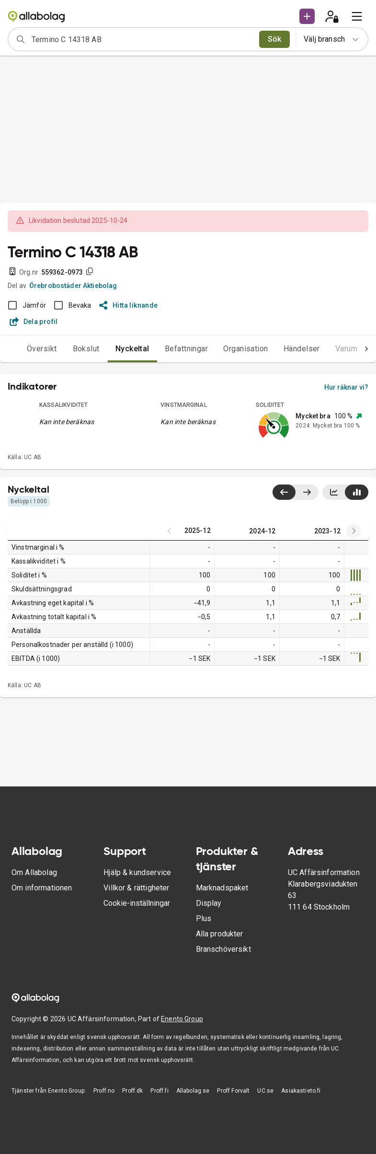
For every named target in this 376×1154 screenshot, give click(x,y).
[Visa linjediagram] (333, 492)
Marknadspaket (222, 887)
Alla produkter (219, 933)
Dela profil (34, 321)
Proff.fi (159, 1090)
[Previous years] (353, 531)
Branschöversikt (223, 949)
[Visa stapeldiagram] (356, 492)
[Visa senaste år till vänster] (284, 492)
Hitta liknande (128, 305)
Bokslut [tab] (86, 348)
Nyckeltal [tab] (132, 348)
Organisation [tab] (245, 348)
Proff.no (103, 1090)
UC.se (265, 1090)
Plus (204, 918)
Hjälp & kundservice (137, 872)
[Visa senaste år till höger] (307, 492)
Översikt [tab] (42, 348)
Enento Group (182, 1019)
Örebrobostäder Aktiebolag (73, 285)
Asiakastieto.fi (300, 1090)
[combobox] (142, 39)
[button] (307, 16)
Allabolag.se (193, 1090)
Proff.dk (132, 1090)
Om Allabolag (34, 872)
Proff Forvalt (233, 1090)
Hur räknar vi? (346, 387)
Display (209, 903)
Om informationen (41, 887)
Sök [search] (275, 39)
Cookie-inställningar (136, 903)
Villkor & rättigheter (136, 887)
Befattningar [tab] (186, 348)
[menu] (356, 16)
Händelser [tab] (302, 348)
